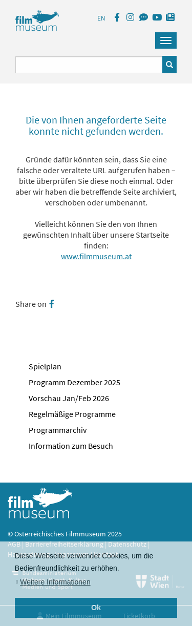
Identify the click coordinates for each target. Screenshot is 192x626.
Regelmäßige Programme (72, 414)
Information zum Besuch (71, 446)
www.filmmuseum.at (96, 256)
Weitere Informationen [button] (55, 582)
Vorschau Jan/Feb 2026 (69, 398)
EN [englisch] (101, 18)
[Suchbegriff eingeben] (89, 64)
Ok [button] (96, 607)
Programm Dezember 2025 (74, 382)
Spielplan (45, 366)
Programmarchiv (58, 430)
